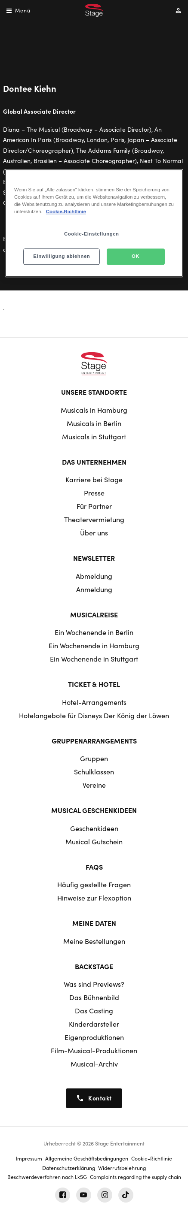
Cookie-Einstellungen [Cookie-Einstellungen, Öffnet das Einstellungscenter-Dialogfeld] (91, 233)
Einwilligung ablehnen (61, 256)
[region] (94, 223)
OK (135, 256)
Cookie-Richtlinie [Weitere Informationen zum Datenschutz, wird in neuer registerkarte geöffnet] (66, 211)
